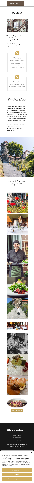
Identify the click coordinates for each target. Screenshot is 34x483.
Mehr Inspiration (17, 410)
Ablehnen (17, 474)
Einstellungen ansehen (17, 478)
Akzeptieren (17, 470)
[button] (31, 452)
